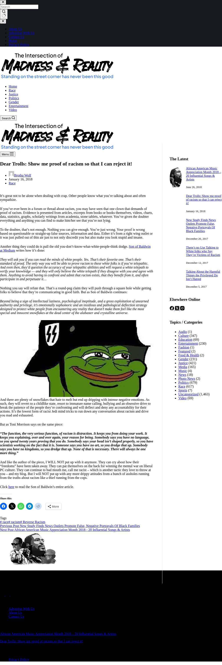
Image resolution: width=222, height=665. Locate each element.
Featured (184, 351)
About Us (15, 612)
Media (182, 367)
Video (13, 110)
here (11, 487)
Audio (182, 332)
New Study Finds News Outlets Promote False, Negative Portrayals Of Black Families (201, 225)
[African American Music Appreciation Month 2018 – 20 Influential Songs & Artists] (176, 188)
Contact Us (16, 616)
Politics (14, 98)
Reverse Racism (32, 522)
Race (12, 90)
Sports (182, 390)
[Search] (8, 118)
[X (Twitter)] (177, 309)
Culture (183, 335)
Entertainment (18, 106)
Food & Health (188, 355)
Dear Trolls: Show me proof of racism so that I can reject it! (204, 199)
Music (182, 371)
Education (185, 339)
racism (14, 522)
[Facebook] (172, 309)
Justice (13, 94)
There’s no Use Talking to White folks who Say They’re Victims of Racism (203, 251)
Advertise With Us (21, 609)
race (4, 522)
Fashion (183, 347)
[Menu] (7, 154)
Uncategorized (188, 394)
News (182, 375)
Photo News (186, 378)
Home (13, 86)
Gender (14, 102)
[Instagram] (182, 309)
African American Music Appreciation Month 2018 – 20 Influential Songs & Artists (203, 174)
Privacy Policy (19, 659)
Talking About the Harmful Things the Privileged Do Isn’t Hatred (203, 275)
